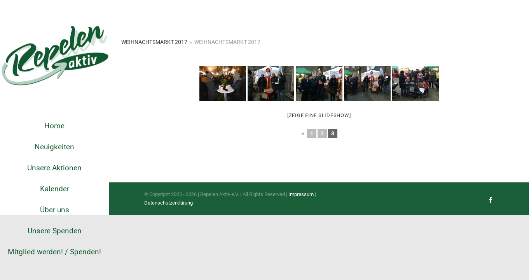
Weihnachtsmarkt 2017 (154, 42)
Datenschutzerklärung (168, 203)
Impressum (301, 194)
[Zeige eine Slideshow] (319, 115)
